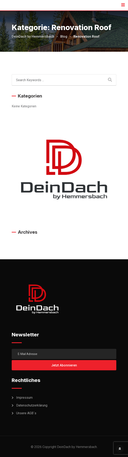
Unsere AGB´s (26, 413)
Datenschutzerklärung (31, 405)
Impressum (24, 398)
